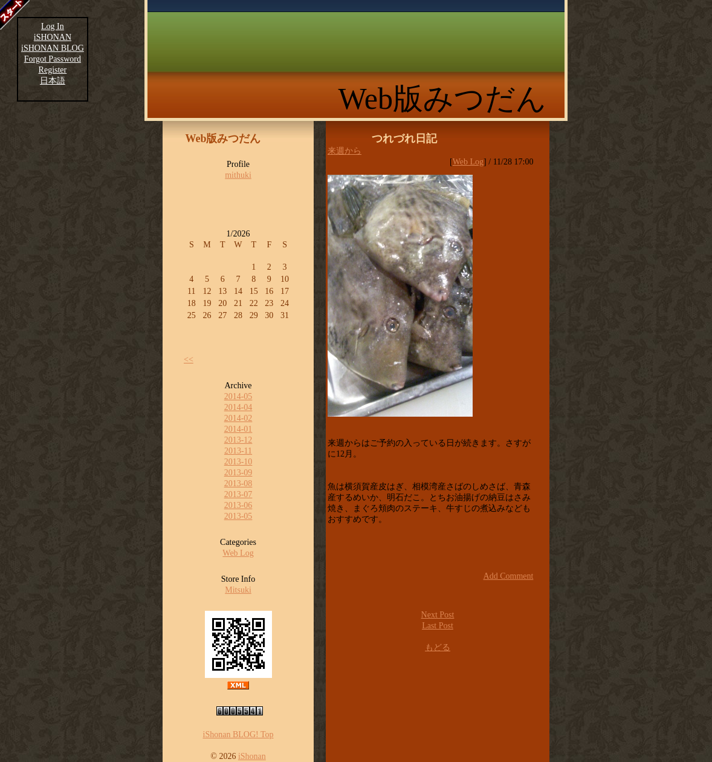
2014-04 (238, 407)
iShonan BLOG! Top (238, 734)
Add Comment (509, 576)
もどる (437, 647)
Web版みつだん (442, 99)
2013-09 (238, 472)
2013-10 (238, 461)
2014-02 (238, 418)
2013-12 (238, 439)
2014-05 (238, 396)
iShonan (252, 756)
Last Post (437, 625)
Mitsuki (238, 589)
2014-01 (238, 429)
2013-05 (238, 516)
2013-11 (238, 450)
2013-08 (238, 483)
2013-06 (238, 505)
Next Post (438, 614)
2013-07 (238, 494)
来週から (344, 150)
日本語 (52, 80)
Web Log (237, 553)
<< (188, 359)
